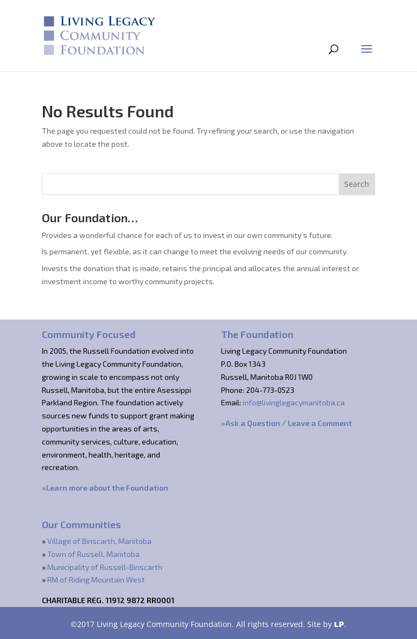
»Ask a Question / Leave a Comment (286, 423)
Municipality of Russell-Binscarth (104, 567)
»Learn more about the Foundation (105, 487)
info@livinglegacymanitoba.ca (294, 402)
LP (339, 624)
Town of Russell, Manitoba (93, 554)
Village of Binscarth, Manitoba (99, 541)
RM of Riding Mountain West (96, 579)
